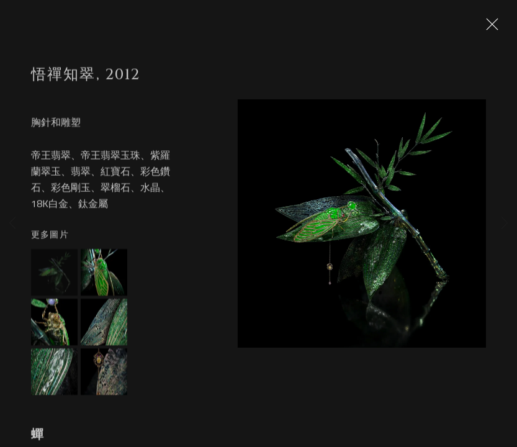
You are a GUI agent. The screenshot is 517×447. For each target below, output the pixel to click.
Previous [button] (12, 223)
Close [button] (489, 28)
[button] (54, 278)
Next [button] (504, 223)
